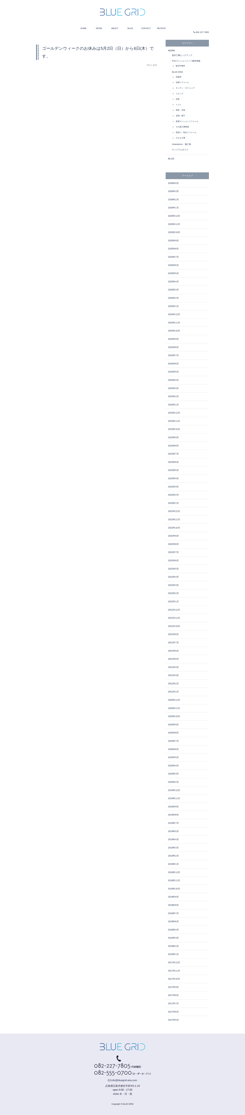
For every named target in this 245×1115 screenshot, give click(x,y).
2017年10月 (174, 979)
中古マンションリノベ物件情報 (186, 61)
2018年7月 (173, 913)
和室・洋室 (180, 110)
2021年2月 (173, 683)
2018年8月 (173, 905)
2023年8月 (173, 445)
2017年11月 (174, 970)
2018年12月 (174, 872)
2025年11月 (174, 224)
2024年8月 (173, 347)
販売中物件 (180, 66)
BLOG (130, 28)
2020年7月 (173, 741)
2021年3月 (173, 675)
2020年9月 (173, 724)
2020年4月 (173, 765)
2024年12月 (174, 314)
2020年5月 (173, 757)
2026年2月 (173, 199)
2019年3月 (173, 847)
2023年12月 (174, 412)
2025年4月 (173, 281)
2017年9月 (173, 987)
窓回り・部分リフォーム (186, 132)
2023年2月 (173, 495)
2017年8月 (173, 995)
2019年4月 (173, 839)
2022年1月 (173, 601)
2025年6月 (173, 265)
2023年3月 (173, 486)
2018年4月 (173, 929)
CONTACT (146, 28)
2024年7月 (173, 355)
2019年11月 (174, 798)
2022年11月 (174, 519)
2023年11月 (174, 421)
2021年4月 (173, 667)
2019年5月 (173, 831)
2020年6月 (173, 749)
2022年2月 (173, 593)
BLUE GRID (177, 72)
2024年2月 (173, 396)
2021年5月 (173, 659)
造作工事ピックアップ (182, 55)
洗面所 (178, 77)
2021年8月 (173, 634)
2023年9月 (173, 437)
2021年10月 (174, 626)
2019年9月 (173, 806)
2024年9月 (173, 339)
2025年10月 (174, 232)
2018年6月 (173, 921)
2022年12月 (174, 511)
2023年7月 (173, 454)
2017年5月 (173, 1020)
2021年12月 (174, 610)
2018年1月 (173, 954)
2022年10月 (174, 527)
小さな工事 (180, 138)
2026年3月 (173, 191)
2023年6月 (173, 462)
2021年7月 (173, 642)
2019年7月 (173, 823)
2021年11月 (174, 618)
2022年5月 (173, 568)
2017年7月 (173, 1003)
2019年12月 (174, 790)
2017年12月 (174, 962)
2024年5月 (173, 371)
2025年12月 (174, 216)
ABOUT (114, 28)
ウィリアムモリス (180, 150)
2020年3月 (173, 773)
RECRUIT (161, 28)
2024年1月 (173, 404)
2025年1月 (173, 306)
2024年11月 (174, 322)
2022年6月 (173, 560)
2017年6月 (173, 1011)
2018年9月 (173, 897)
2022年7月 (173, 552)
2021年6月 (173, 651)
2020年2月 (173, 782)
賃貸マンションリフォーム (187, 121)
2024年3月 (173, 388)
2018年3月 (173, 938)
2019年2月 (173, 856)
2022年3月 (173, 585)
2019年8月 (173, 814)
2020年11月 (174, 708)
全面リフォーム (182, 82)
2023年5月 (173, 470)
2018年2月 (173, 946)
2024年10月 (174, 330)
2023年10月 (174, 429)
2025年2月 (173, 298)
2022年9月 (173, 536)
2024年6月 (173, 363)
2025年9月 (173, 240)
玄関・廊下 (180, 116)
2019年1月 (173, 864)
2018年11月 (174, 880)
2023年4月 (173, 478)
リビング (179, 94)
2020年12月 (174, 700)
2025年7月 (173, 257)
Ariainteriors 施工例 (181, 144)
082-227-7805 (201, 32)
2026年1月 (173, 207)
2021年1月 (173, 691)
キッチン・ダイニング (185, 88)
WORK (99, 28)
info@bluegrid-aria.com (122, 1080)
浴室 (178, 99)
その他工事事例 (182, 127)
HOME (83, 28)
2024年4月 (173, 380)
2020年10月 (174, 716)
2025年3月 (173, 289)
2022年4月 (173, 577)
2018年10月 (174, 888)
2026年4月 (173, 183)
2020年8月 (173, 732)
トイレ (178, 105)
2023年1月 (173, 503)
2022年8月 (173, 544)
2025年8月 (173, 248)
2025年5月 (173, 273)
